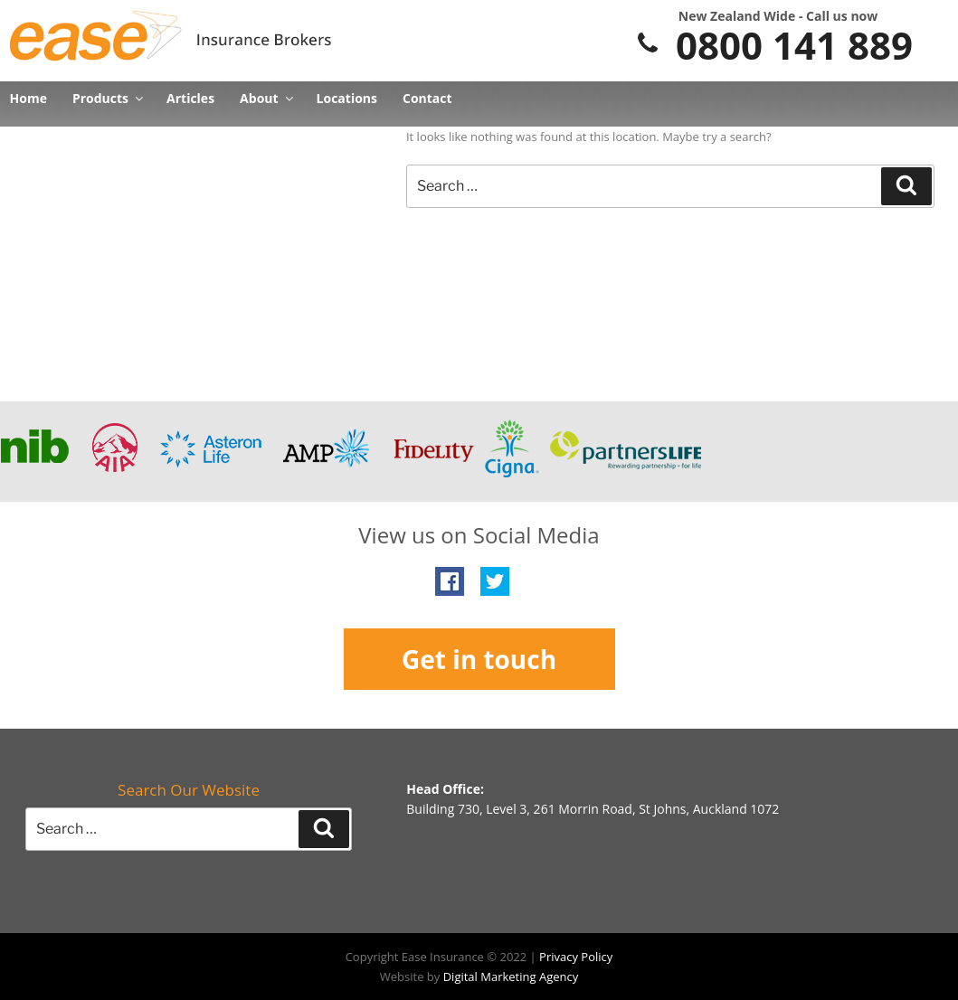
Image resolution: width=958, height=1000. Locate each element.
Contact (427, 98)
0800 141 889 (773, 45)
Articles (190, 98)
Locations (347, 98)
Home (28, 98)
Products (106, 98)
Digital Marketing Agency (511, 976)
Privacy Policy (575, 956)
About (265, 98)
